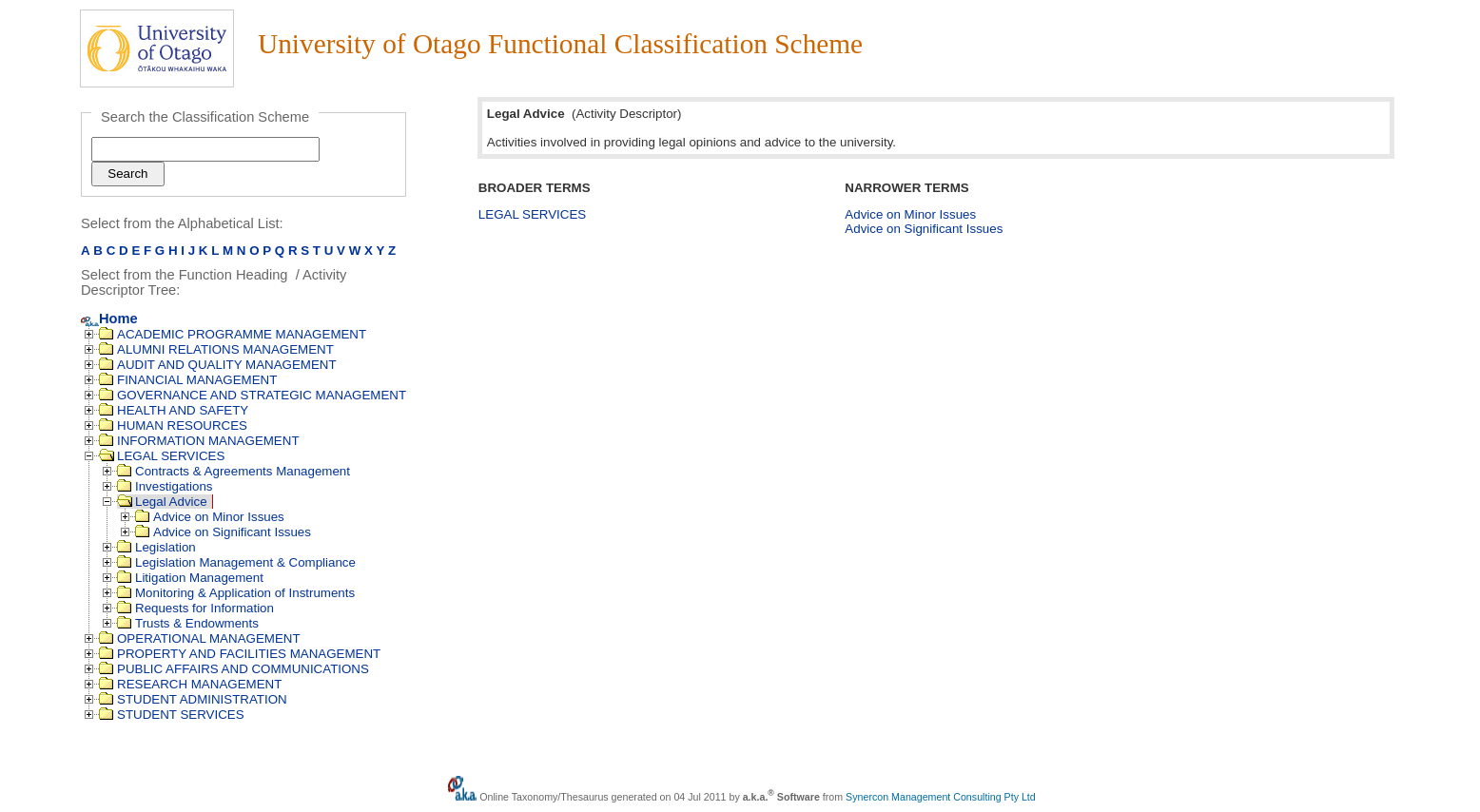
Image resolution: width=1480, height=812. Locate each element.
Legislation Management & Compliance (236, 562)
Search (127, 173)
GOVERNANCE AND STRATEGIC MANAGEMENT (252, 395)
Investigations (165, 486)
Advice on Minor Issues (209, 517)
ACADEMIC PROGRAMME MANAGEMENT (232, 334)
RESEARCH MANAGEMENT (190, 684)
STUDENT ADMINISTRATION (193, 699)
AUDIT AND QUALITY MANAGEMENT (218, 365)
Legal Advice (162, 501)
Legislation (156, 547)
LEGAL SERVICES (161, 456)
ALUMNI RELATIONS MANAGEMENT (216, 349)
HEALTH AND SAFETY (173, 410)
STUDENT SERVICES (171, 714)
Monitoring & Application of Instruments (236, 593)
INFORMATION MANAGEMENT (199, 441)
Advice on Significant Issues (223, 532)
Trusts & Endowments (188, 623)
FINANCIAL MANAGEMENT (188, 380)
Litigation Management (190, 577)
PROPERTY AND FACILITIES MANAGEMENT (239, 654)
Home (109, 318)
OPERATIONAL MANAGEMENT (200, 638)
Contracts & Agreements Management (233, 471)
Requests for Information (195, 608)
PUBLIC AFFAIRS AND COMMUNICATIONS (234, 669)
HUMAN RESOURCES (173, 425)
